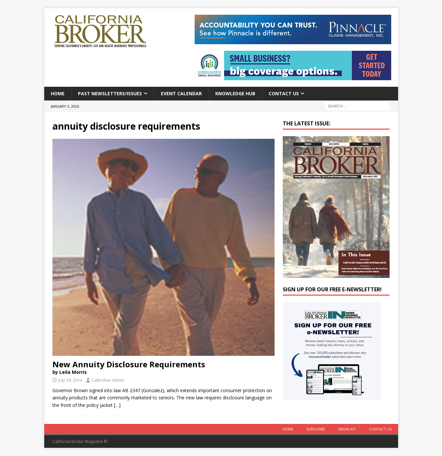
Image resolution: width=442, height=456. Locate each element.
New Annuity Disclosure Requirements (163, 367)
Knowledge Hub (235, 93)
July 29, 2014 (70, 380)
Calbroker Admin (108, 380)
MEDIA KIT (347, 429)
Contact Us (284, 93)
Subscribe (315, 429)
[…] (117, 405)
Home (58, 93)
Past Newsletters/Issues (110, 93)
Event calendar (181, 93)
